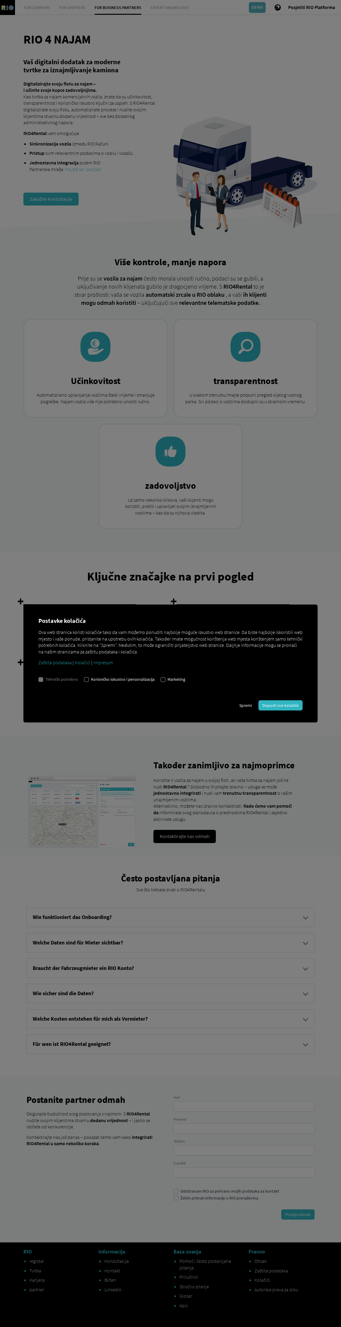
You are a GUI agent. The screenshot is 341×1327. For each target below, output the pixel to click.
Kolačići (82, 662)
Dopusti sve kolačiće (280, 705)
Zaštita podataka (55, 662)
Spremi (245, 705)
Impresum (103, 662)
